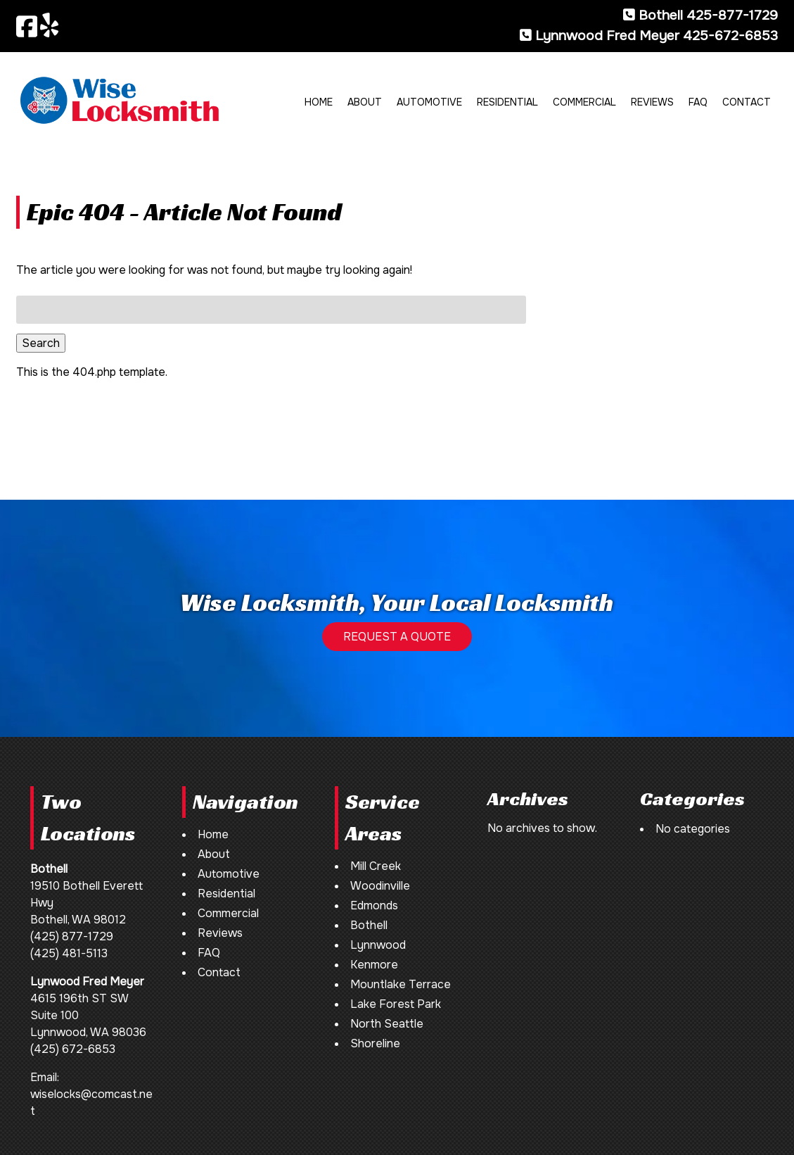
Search (41, 343)
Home (319, 102)
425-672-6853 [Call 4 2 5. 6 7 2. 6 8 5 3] (730, 35)
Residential (507, 102)
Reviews (652, 102)
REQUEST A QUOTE (397, 636)
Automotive (429, 102)
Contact (746, 102)
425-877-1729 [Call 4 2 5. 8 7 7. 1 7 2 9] (732, 15)
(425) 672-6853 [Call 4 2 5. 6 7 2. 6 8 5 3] (72, 1049)
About (364, 102)
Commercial (584, 102)
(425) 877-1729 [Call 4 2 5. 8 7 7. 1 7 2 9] (71, 936)
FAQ (698, 102)
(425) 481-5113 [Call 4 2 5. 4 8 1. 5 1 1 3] (69, 953)
